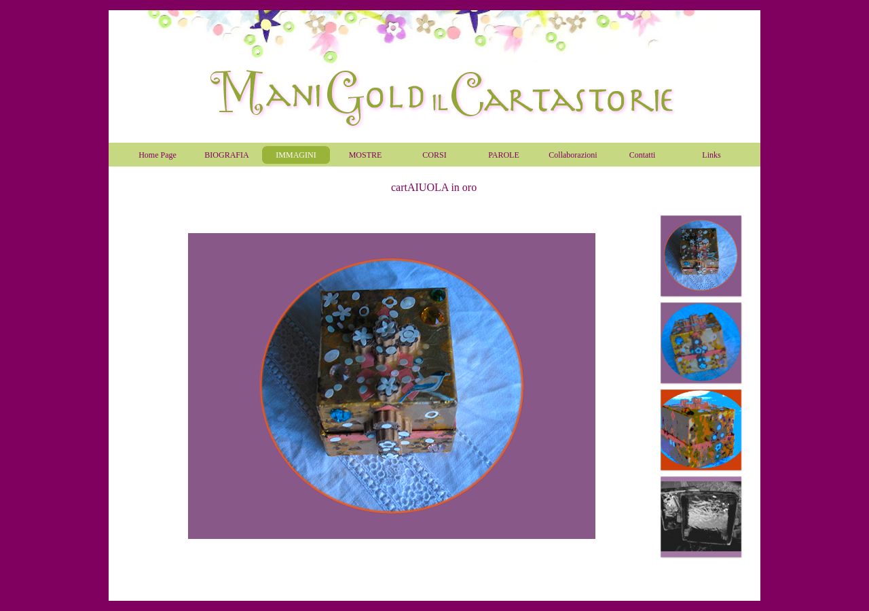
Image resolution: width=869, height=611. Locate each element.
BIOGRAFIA (226, 155)
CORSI (434, 155)
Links (711, 155)
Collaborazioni (573, 155)
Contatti (642, 155)
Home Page (157, 155)
